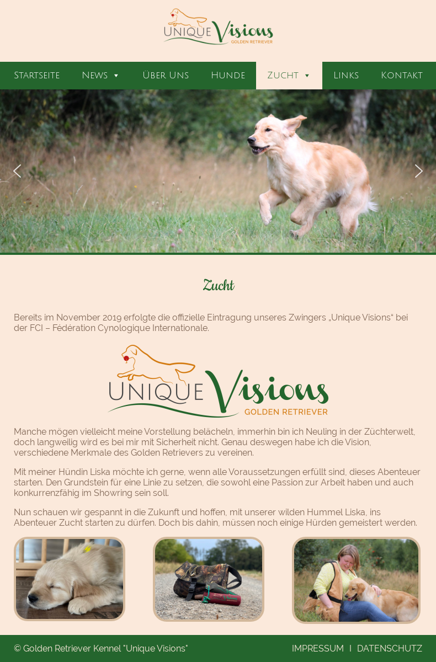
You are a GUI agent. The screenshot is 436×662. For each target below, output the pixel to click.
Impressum (318, 648)
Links (346, 75)
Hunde (228, 75)
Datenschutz (389, 648)
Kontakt (402, 75)
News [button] (101, 75)
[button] (17, 171)
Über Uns (165, 75)
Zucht (289, 75)
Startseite (37, 75)
